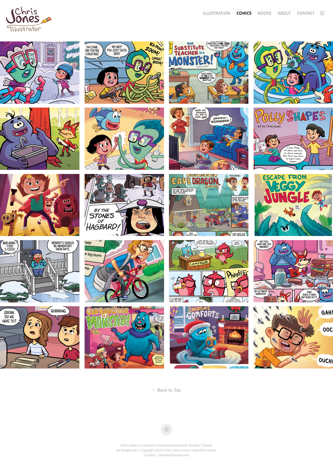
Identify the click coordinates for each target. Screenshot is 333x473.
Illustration (216, 13)
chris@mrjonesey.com (173, 455)
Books (264, 13)
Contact (305, 13)
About (284, 13)
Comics (244, 13)
